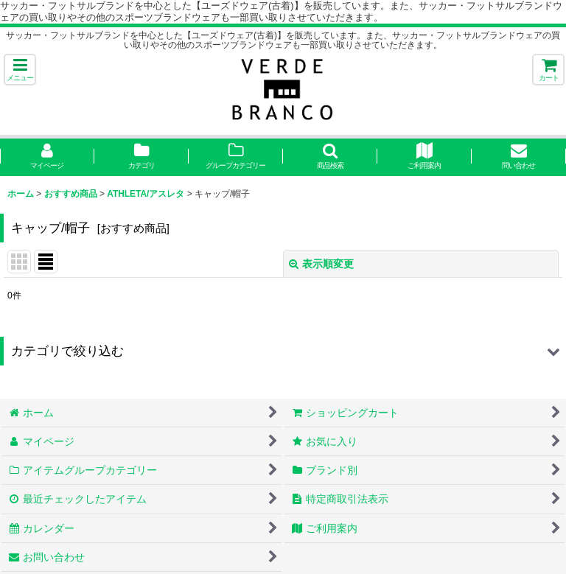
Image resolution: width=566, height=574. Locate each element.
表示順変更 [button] (321, 264)
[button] (20, 69)
